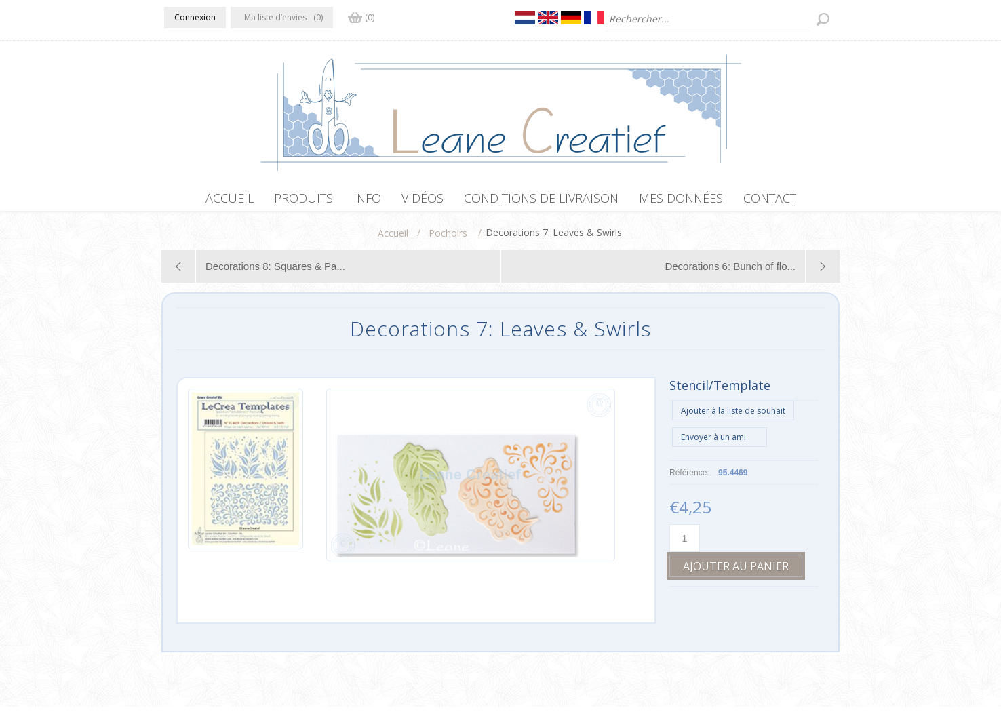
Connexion (195, 17)
